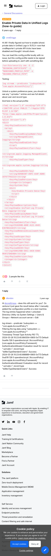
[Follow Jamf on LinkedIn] (8, 421)
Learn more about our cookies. (32, 538)
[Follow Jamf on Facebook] (24, 421)
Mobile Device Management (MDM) (18, 487)
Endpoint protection (10, 512)
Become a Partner (10, 456)
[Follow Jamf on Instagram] (19, 421)
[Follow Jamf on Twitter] (3, 422)
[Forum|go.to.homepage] (15, 6)
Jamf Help (6, 435)
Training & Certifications (12, 439)
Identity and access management (17, 508)
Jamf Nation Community (13, 443)
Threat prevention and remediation (17, 517)
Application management (13, 491)
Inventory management (12, 495)
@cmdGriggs (10, 303)
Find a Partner (8, 461)
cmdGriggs (11, 38)
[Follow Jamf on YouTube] (13, 422)
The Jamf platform (10, 478)
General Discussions (13, 13)
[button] (5, 6)
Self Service (7, 504)
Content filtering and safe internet (17, 521)
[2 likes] (13, 276)
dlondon (9, 298)
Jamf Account (8, 465)
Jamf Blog (6, 448)
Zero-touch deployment (12, 482)
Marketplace (7, 452)
